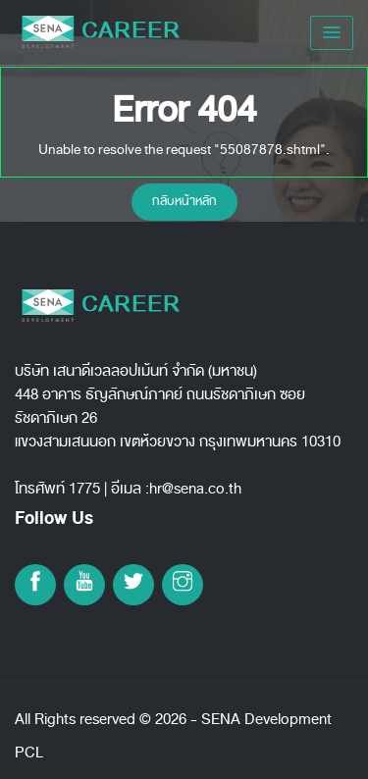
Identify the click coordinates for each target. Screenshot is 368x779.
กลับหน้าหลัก (184, 201)
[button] (331, 33)
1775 (84, 488)
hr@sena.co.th (195, 488)
